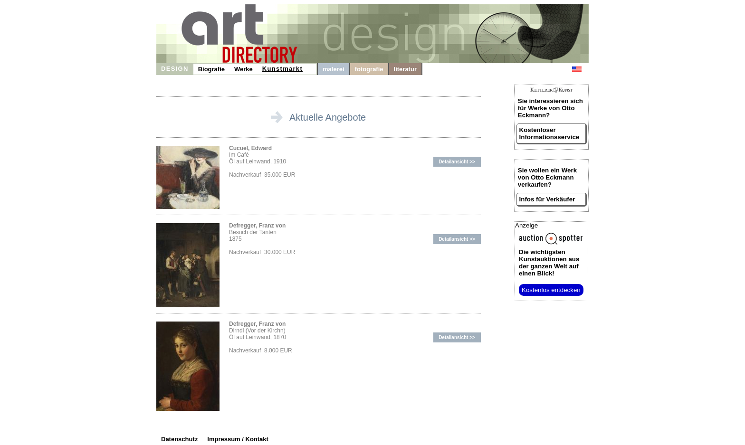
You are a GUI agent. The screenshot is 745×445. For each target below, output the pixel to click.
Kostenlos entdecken (551, 290)
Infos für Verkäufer (547, 199)
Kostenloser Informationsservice (549, 133)
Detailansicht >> (457, 161)
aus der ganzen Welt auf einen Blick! (549, 262)
